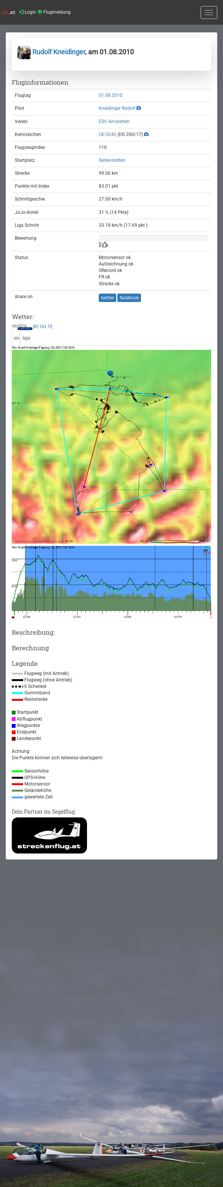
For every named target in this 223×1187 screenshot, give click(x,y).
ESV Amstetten (114, 121)
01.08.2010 (110, 95)
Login (27, 12)
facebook (129, 297)
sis (16, 338)
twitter (107, 297)
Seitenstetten (112, 160)
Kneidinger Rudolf (117, 108)
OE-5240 (107, 134)
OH (43, 327)
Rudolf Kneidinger (51, 52)
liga (26, 338)
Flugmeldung (54, 12)
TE (50, 327)
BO (36, 327)
